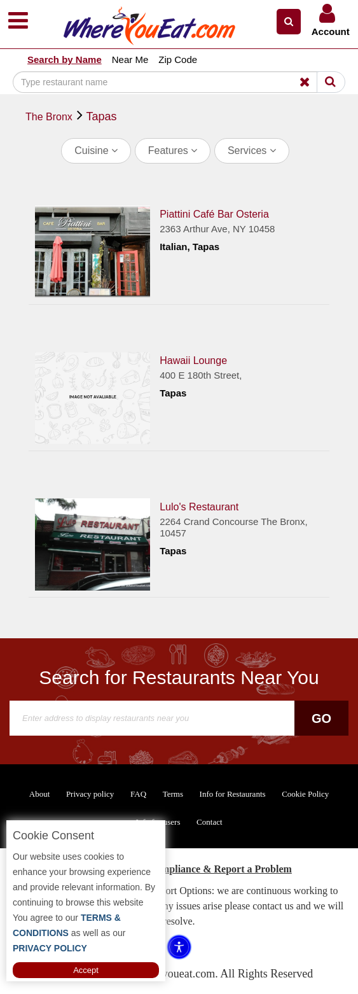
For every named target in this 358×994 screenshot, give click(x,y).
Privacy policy (90, 794)
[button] (289, 21)
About (39, 794)
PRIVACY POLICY (50, 948)
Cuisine (96, 150)
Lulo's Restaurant (199, 506)
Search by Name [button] (64, 59)
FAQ (138, 794)
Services (252, 150)
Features (173, 150)
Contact (209, 822)
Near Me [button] (130, 59)
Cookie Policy (305, 794)
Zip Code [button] (177, 59)
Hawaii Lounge (193, 360)
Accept (86, 970)
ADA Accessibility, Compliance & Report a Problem (179, 869)
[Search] (166, 82)
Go (321, 718)
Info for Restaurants (233, 794)
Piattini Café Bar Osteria (214, 214)
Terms (173, 794)
